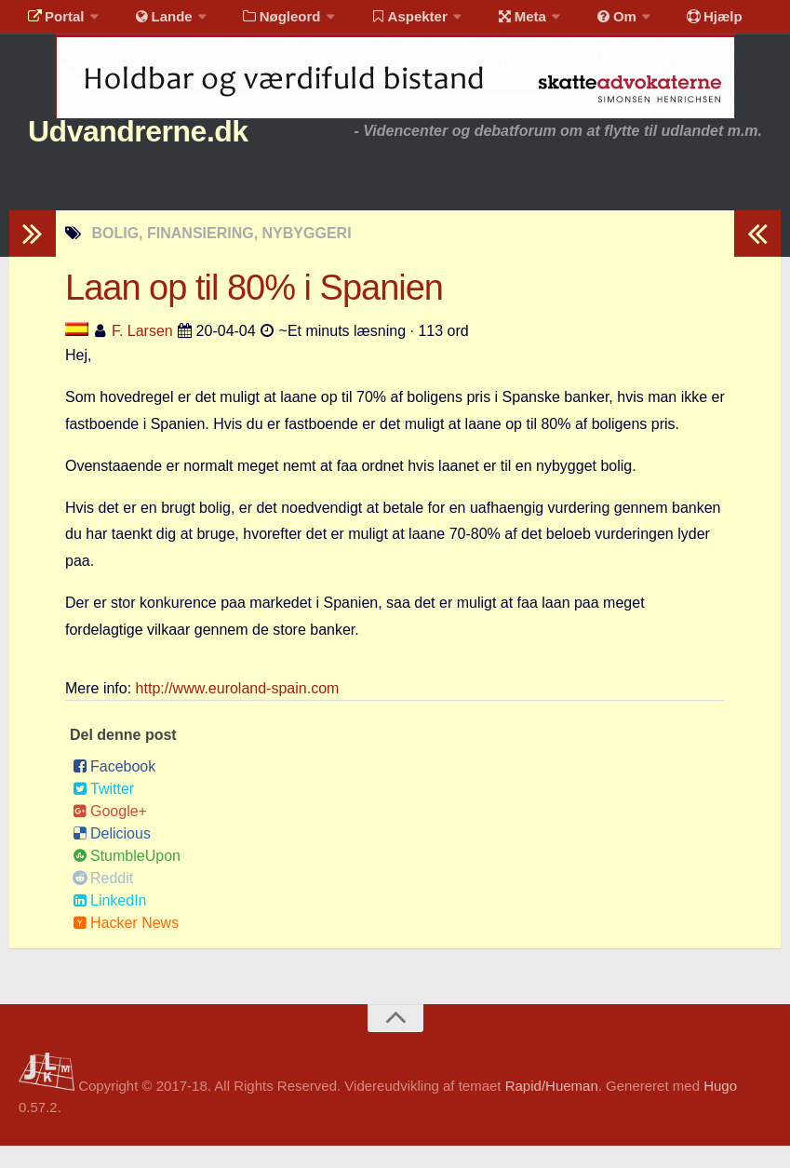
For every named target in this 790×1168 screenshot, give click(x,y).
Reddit (103, 900)
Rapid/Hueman (551, 1108)
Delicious (112, 856)
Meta (490, 23)
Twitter (103, 811)
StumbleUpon (127, 878)
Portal (52, 23)
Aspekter (384, 23)
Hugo (720, 1108)
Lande (151, 23)
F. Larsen (142, 353)
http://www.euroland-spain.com (238, 710)
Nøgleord (262, 23)
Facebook (114, 789)
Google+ (110, 833)
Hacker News (126, 945)
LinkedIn (110, 923)
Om (577, 23)
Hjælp (665, 23)
